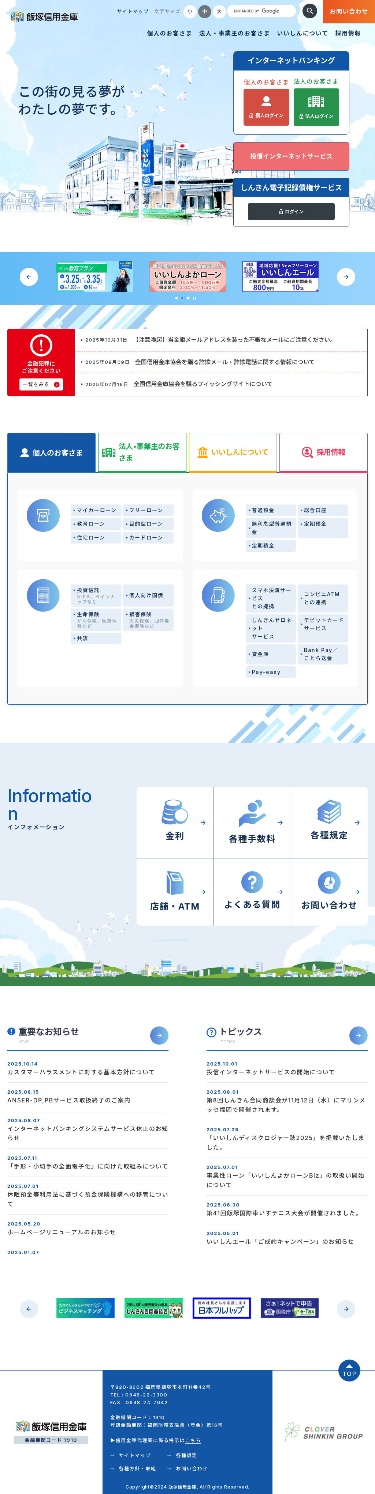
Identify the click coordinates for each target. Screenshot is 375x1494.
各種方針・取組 (137, 1468)
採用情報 (348, 33)
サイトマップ (133, 11)
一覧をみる (36, 384)
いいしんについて (302, 33)
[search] (260, 11)
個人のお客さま (169, 33)
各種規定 (186, 1455)
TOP (349, 1373)
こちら (193, 1440)
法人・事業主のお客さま (234, 33)
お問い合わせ (349, 11)
